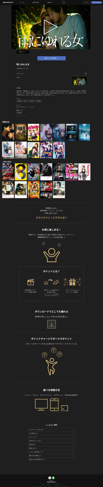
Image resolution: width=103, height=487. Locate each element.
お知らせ (43, 484)
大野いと (26, 101)
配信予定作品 (36, 2)
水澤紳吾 (38, 101)
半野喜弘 (19, 112)
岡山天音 (32, 101)
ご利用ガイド (49, 484)
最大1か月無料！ (96, 2)
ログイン (87, 2)
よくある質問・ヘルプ (57, 484)
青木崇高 (19, 101)
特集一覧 (50, 2)
